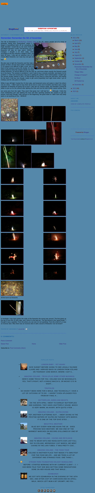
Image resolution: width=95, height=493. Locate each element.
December (77, 84)
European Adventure (47, 29)
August (76, 55)
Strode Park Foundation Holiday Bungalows (51, 462)
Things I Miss (79, 72)
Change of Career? (81, 75)
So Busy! (77, 78)
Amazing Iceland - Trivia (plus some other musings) (49, 376)
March (76, 40)
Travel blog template (75, 139)
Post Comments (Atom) (18, 348)
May (75, 46)
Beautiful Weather (53, 424)
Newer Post (5, 344)
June (76, 49)
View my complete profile (81, 104)
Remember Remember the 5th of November (21, 38)
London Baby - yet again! (53, 364)
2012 (74, 88)
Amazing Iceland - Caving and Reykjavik (53, 438)
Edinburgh (53, 474)
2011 (74, 38)
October (77, 61)
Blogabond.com (89, 139)
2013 (74, 91)
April (75, 43)
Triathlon (49, 388)
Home (34, 344)
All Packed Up (79, 81)
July (75, 52)
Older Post (62, 344)
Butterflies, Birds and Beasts (53, 400)
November (77, 64)
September (78, 58)
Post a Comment (6, 340)
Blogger (86, 132)
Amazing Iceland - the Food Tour (53, 450)
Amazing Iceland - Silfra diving (53, 412)
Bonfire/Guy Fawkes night (27, 42)
